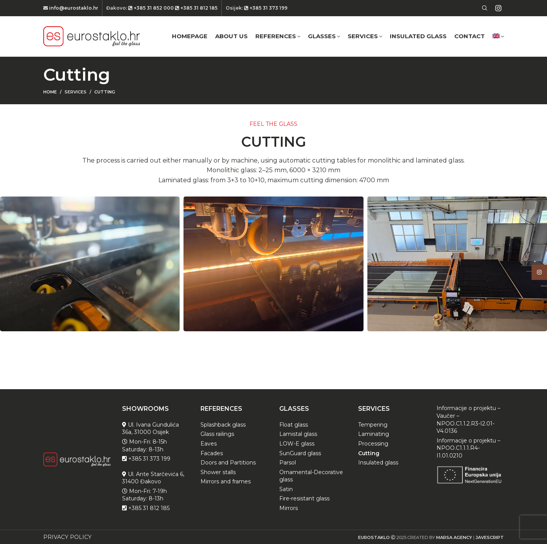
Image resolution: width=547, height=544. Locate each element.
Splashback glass (223, 424)
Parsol (287, 462)
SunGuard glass (300, 453)
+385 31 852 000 (154, 8)
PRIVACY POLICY (67, 537)
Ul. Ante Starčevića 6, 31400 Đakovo (153, 478)
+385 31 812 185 (198, 8)
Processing (373, 443)
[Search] (483, 8)
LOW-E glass (296, 443)
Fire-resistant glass (304, 498)
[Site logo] (91, 35)
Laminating (373, 433)
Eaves (208, 443)
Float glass (293, 424)
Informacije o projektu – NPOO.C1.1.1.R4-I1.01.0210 (468, 448)
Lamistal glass (298, 433)
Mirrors (288, 508)
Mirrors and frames (225, 481)
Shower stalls (218, 472)
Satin (286, 489)
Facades (211, 453)
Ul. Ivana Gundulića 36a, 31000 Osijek (150, 428)
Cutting (368, 453)
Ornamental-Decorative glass (311, 476)
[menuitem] (498, 36)
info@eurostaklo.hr (73, 8)
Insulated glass (378, 462)
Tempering (372, 424)
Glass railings (217, 433)
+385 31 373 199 (267, 8)
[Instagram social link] (498, 8)
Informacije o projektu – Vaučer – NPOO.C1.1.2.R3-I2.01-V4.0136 (468, 419)
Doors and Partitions (228, 462)
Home (50, 92)
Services (76, 92)
